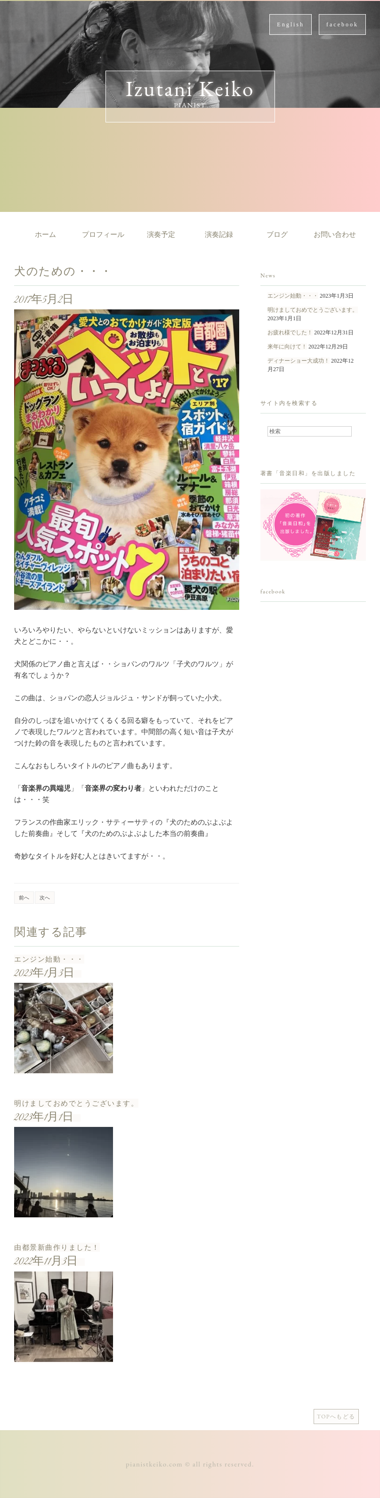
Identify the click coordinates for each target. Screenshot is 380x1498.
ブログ (277, 234)
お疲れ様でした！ (290, 332)
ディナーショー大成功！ (298, 360)
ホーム (45, 234)
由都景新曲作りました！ (57, 1247)
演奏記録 (219, 234)
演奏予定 (161, 234)
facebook (342, 24)
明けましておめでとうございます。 (76, 1103)
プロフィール (103, 234)
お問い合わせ (335, 234)
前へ (24, 897)
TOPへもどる (336, 1416)
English (290, 24)
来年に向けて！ (287, 346)
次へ (45, 897)
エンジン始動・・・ (49, 959)
